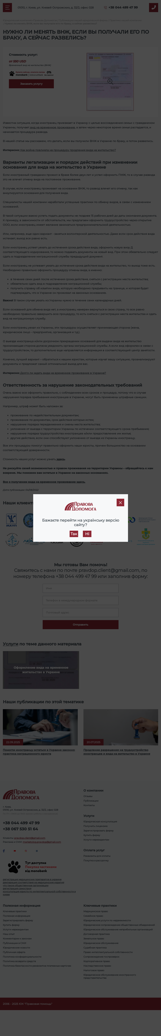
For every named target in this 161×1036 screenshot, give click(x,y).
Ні (87, 534)
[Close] (120, 502)
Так (74, 534)
